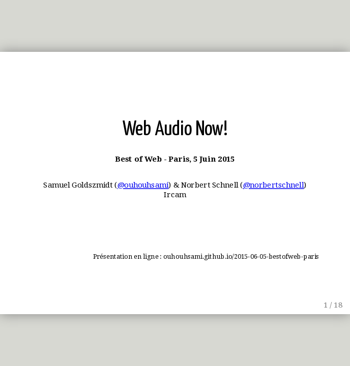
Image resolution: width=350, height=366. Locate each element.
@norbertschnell (273, 185)
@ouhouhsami (143, 185)
